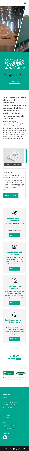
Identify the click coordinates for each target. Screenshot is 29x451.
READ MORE (14, 235)
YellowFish (22, 449)
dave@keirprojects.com (9, 425)
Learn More (10, 195)
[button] (25, 368)
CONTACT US (14, 82)
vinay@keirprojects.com (9, 428)
